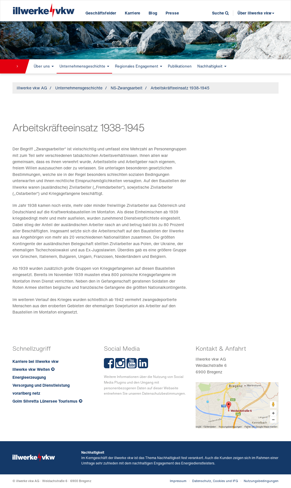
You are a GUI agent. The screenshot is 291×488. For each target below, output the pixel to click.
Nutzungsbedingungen (261, 481)
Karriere (132, 13)
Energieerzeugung (29, 377)
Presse (172, 13)
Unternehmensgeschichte (84, 66)
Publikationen (180, 66)
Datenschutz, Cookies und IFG (215, 481)
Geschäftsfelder (100, 13)
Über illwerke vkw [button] (255, 13)
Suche (220, 13)
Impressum (178, 481)
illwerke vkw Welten (31, 369)
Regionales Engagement (138, 66)
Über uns (44, 66)
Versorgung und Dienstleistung (41, 385)
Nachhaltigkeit (211, 66)
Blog (153, 13)
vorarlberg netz (26, 393)
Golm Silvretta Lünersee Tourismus (45, 401)
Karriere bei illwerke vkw (35, 361)
